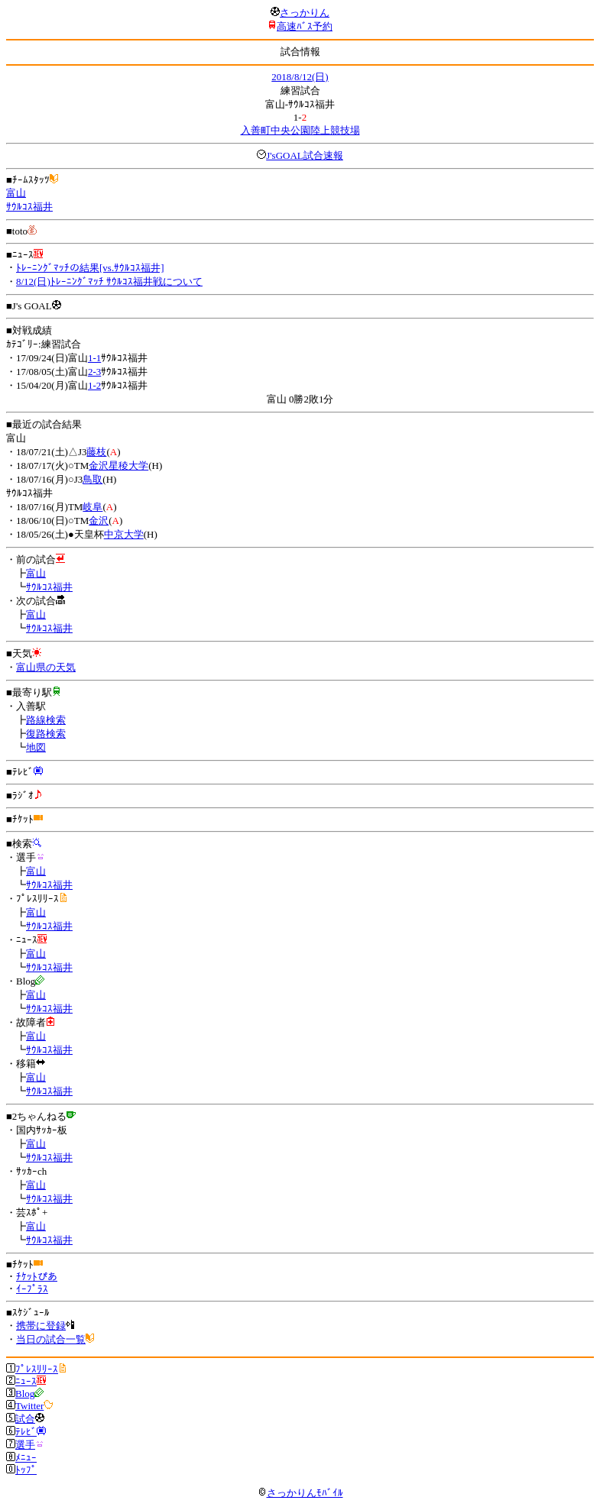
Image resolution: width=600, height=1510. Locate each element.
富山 (16, 193)
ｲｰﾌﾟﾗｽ (32, 1289)
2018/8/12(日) (299, 76)
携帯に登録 (41, 1325)
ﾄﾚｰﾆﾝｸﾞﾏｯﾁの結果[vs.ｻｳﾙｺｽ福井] (90, 267)
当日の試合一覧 (51, 1339)
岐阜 (92, 506)
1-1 (94, 358)
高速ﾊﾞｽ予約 (304, 26)
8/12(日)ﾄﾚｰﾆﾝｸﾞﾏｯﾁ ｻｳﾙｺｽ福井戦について (109, 281)
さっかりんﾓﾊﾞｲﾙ (300, 1493)
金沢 (99, 520)
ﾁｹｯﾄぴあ (36, 1276)
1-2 (94, 385)
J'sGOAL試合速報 (304, 155)
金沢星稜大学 (118, 465)
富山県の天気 (46, 667)
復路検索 (46, 733)
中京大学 (124, 534)
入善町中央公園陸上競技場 (300, 130)
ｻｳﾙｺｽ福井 (29, 206)
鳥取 (92, 479)
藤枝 (96, 452)
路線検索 (46, 720)
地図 (36, 747)
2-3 (94, 371)
